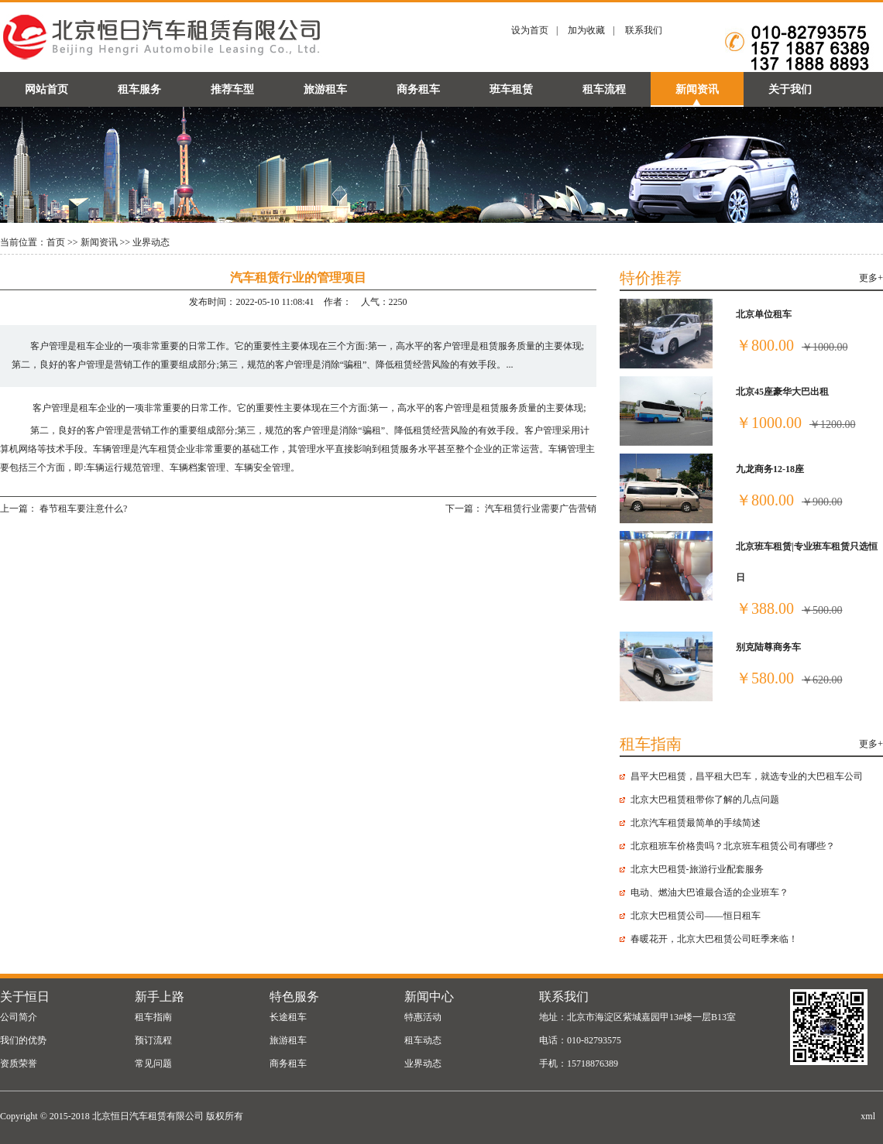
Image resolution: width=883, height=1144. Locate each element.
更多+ (871, 277)
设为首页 (529, 30)
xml (868, 1116)
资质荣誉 (18, 1063)
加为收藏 (586, 30)
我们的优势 (23, 1040)
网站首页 (46, 89)
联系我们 (643, 30)
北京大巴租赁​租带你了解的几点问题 (704, 799)
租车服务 (139, 89)
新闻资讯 (697, 89)
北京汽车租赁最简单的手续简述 (695, 822)
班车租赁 (511, 89)
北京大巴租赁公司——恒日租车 (695, 915)
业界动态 (151, 242)
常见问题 (153, 1063)
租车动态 (423, 1040)
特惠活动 (423, 1017)
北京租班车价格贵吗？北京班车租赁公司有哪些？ (732, 846)
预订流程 (153, 1040)
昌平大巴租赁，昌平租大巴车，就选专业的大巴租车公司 (746, 776)
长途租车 (288, 1017)
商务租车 (418, 89)
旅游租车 (325, 89)
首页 (55, 242)
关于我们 (790, 89)
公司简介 (18, 1017)
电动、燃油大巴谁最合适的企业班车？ (709, 892)
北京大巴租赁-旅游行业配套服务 (697, 869)
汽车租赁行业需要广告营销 (540, 508)
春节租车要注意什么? (83, 508)
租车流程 (604, 89)
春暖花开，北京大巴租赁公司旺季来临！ (714, 938)
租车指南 (153, 1017)
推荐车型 (232, 89)
